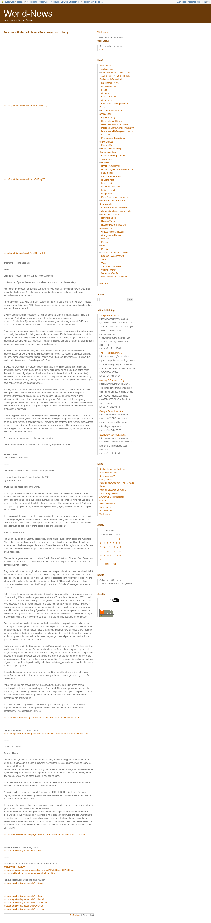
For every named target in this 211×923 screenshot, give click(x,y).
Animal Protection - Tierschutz (115, 72)
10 (104, 547)
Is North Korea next (110, 186)
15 (120, 547)
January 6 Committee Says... (113, 380)
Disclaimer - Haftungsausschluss (117, 131)
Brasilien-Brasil (108, 86)
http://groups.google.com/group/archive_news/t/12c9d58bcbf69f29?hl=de (39, 870)
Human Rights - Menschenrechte (117, 169)
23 (101, 555)
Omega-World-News (111, 235)
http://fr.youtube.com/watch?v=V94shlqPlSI (24, 253)
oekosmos (104, 500)
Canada (105, 93)
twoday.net (9, 2)
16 (101, 551)
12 (110, 547)
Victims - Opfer (108, 270)
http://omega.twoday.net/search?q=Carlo (23, 896)
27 (114, 555)
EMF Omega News (108, 493)
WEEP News (105, 510)
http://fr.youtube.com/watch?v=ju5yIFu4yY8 (24, 179)
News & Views (108, 221)
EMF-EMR (106, 135)
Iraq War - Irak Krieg (111, 176)
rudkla (74, 915)
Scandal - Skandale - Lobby (114, 252)
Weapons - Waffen (110, 273)
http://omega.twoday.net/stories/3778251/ (23, 850)
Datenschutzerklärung (111, 121)
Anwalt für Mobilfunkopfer (111, 497)
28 (116, 555)
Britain (104, 90)
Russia (104, 249)
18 (107, 551)
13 (114, 547)
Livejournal (106, 194)
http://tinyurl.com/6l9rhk (15, 867)
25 (107, 555)
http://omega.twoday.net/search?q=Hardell (24, 899)
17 (104, 551)
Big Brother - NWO (110, 83)
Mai (107, 564)
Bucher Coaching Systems (112, 469)
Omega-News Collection (112, 232)
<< (208, 2)
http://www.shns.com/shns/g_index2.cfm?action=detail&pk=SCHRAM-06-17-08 (41, 717)
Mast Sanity (105, 507)
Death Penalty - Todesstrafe (114, 124)
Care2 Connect (108, 96)
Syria (103, 259)
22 (120, 551)
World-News (28, 13)
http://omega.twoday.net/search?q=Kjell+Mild (25, 902)
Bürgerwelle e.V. (107, 476)
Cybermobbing (108, 117)
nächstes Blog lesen (197, 2)
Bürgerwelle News (108, 472)
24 (104, 555)
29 (120, 555)
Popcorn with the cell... (93, 2)
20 (114, 551)
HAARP (105, 162)
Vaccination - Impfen (111, 266)
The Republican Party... (110, 353)
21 (116, 551)
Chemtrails (106, 100)
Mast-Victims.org (107, 503)
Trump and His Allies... (110, 315)
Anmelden (181, 2)
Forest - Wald (107, 145)
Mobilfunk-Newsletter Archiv (112, 490)
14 (116, 547)
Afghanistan (107, 69)
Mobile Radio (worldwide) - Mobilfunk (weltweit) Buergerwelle (53, 2)
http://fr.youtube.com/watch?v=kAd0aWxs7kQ (25, 105)
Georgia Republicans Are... (112, 411)
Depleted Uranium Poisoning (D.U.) (118, 128)
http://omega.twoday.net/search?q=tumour (24, 909)
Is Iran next (106, 183)
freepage (21, 2)
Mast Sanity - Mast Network (114, 197)
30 (101, 560)
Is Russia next (108, 190)
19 (110, 551)
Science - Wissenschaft (112, 256)
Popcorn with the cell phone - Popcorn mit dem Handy (36, 32)
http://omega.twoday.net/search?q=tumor (23, 906)
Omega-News (106, 479)
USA (103, 263)
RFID (103, 245)
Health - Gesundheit (110, 166)
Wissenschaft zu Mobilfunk (114, 276)
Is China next (107, 180)
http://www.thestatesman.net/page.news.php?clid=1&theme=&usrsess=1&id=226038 (44, 834)
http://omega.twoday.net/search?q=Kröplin (24, 883)
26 (110, 555)
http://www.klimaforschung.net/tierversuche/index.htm (29, 873)
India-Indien (107, 173)
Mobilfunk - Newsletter (112, 214)
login (101, 49)
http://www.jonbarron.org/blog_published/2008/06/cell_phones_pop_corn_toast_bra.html (46, 733)
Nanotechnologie (109, 218)
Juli (114, 564)
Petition (104, 242)
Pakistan (105, 238)
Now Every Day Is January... (113, 435)
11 (107, 547)
